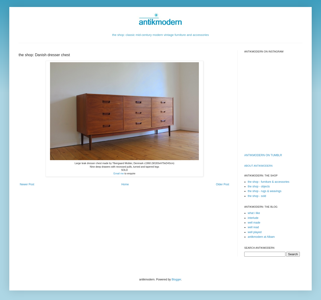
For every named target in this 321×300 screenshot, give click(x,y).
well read (253, 227)
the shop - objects (259, 186)
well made (254, 222)
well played (254, 232)
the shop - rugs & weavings (264, 191)
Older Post (222, 184)
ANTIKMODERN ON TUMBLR (263, 155)
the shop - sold (257, 196)
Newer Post (27, 184)
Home (125, 184)
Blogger (176, 279)
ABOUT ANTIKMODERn (258, 165)
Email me (119, 173)
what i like (254, 213)
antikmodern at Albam (261, 236)
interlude (253, 218)
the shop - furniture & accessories (268, 181)
